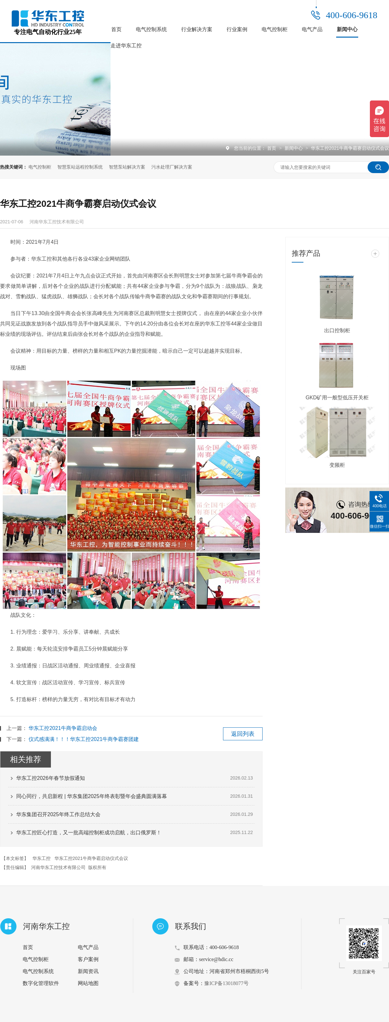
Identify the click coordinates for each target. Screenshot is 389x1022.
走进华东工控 (126, 45)
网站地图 (88, 983)
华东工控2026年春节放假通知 (50, 778)
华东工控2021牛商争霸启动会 (63, 728)
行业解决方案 (196, 29)
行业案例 (237, 29)
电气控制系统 (151, 29)
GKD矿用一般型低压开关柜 (337, 397)
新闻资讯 (88, 971)
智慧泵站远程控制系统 (80, 167)
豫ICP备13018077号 (226, 983)
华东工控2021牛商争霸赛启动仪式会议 (350, 148)
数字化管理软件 (41, 983)
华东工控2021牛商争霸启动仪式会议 (91, 858)
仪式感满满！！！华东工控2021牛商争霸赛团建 (84, 739)
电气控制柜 (275, 29)
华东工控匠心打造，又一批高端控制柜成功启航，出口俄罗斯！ (88, 832)
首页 (116, 29)
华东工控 (41, 858)
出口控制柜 (337, 330)
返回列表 (242, 734)
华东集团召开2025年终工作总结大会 (58, 814)
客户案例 (88, 959)
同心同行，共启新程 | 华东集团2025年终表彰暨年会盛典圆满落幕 (91, 796)
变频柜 (337, 465)
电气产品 (312, 29)
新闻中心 (347, 29)
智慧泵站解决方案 (127, 167)
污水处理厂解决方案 (171, 167)
